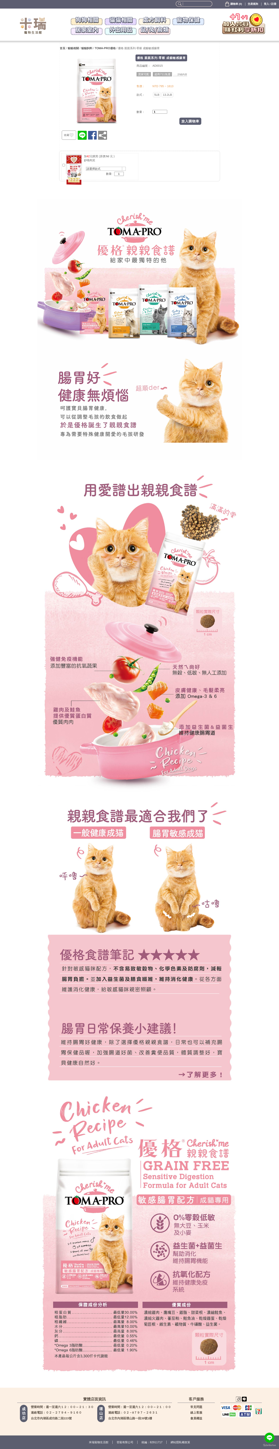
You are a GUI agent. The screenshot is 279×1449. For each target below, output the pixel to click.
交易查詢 (253, 3)
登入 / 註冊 (270, 3)
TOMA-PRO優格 (105, 48)
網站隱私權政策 (180, 1442)
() (233, 4)
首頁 (62, 48)
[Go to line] (269, 1438)
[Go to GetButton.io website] (269, 1445)
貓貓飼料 (86, 48)
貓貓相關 (73, 48)
